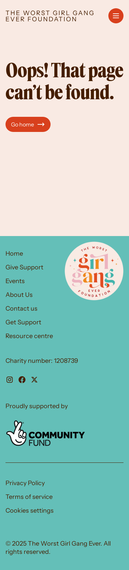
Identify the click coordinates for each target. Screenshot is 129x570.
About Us (19, 295)
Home (14, 253)
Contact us (21, 308)
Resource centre (29, 336)
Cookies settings (30, 510)
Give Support (24, 267)
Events (15, 281)
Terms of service (29, 497)
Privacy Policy (25, 483)
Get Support (23, 322)
